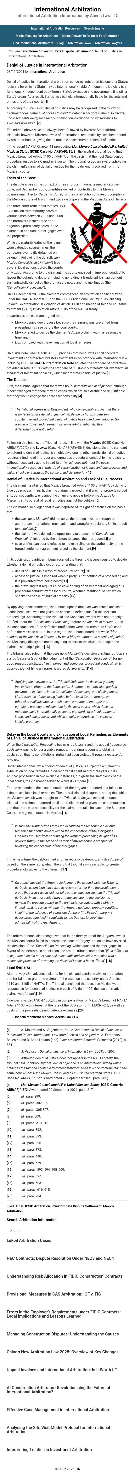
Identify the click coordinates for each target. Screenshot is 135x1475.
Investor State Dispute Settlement (76, 1206)
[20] (81, 1010)
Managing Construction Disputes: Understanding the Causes (63, 1334)
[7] (36, 529)
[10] (87, 571)
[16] (65, 813)
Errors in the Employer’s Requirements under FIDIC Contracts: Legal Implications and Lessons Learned (64, 1314)
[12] (72, 596)
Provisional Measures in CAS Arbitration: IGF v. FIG (54, 1294)
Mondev (95, 443)
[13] (47, 647)
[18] (109, 961)
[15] (89, 781)
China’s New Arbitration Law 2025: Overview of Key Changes (63, 1351)
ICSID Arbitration (37, 1206)
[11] (65, 581)
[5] (90, 473)
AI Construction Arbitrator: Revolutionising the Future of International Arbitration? (59, 1389)
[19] (39, 994)
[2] (39, 123)
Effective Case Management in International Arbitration (58, 1409)
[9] (94, 549)
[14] (90, 668)
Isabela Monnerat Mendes (34, 1017)
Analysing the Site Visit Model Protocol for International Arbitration (58, 1429)
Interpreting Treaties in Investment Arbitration (49, 1449)
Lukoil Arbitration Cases (29, 1240)
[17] (64, 869)
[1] (46, 102)
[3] (109, 373)
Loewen (41, 448)
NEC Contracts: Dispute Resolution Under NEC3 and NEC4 (60, 1258)
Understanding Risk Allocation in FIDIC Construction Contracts (65, 1276)
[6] (97, 500)
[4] (80, 396)
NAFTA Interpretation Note (54, 363)
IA (78, 1469)
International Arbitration (67, 9)
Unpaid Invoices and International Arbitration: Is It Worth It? (62, 1369)
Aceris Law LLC (66, 1017)
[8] (106, 539)
